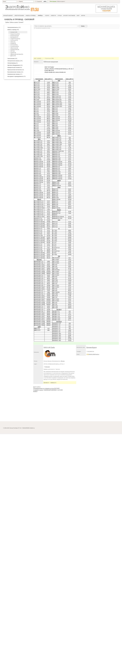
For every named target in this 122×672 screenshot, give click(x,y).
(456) (13, 29)
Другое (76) (13, 55)
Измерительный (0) (14, 34)
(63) (13, 63)
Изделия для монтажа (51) (16, 54)
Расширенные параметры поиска (42, 28)
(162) (15, 72)
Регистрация (53, 1)
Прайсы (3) (53, 382)
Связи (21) (12, 41)
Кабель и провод (14, 22)
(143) (15, 65)
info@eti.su (32, 667)
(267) (14, 27)
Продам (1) (46, 382)
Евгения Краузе (91, 347)
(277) (15, 74)
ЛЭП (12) (12, 51)
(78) (17, 76)
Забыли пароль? (61, 1)
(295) (12, 58)
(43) (16, 69)
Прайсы (7, 22)
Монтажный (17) (14, 37)
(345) (15, 60)
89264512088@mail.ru (92, 354)
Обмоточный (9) (14, 48)
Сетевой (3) (13, 43)
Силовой (21, 22)
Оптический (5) (14, 45)
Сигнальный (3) (14, 40)
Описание (47, 366)
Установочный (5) (14, 46)
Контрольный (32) (14, 35)
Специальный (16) (14, 49)
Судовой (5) (13, 52)
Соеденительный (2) (15, 38)
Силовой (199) (13, 32)
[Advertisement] (76, 407)
